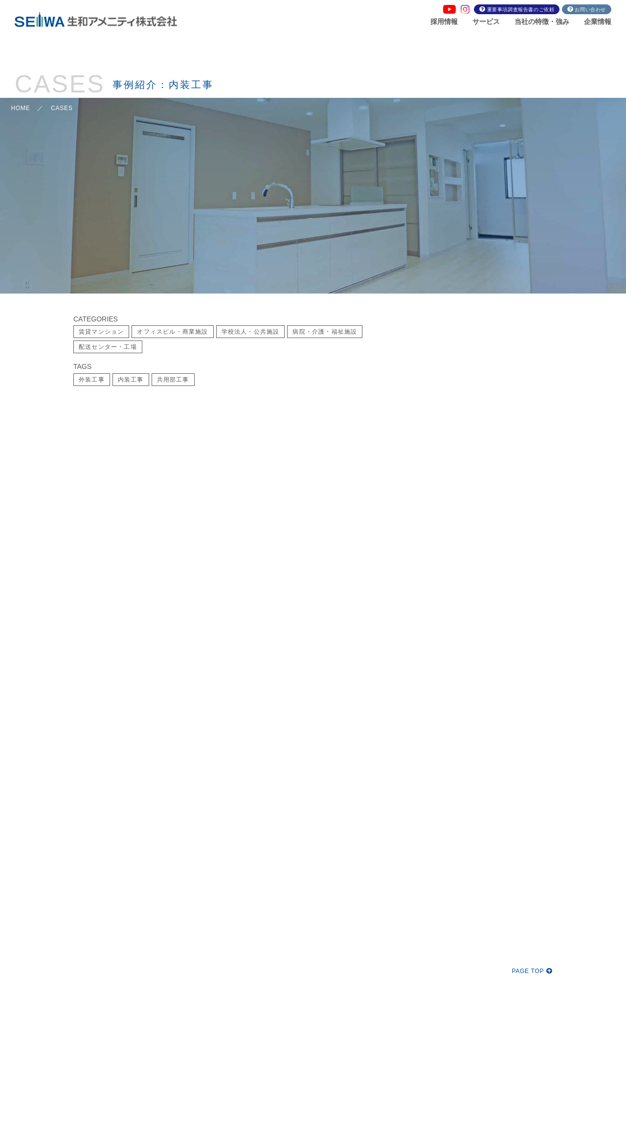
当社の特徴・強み (541, 21)
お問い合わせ (590, 9)
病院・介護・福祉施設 (324, 331)
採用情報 (444, 21)
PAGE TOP (532, 971)
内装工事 (131, 379)
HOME (20, 108)
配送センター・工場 (108, 346)
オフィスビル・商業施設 (172, 331)
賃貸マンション (101, 331)
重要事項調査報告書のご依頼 (521, 9)
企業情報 (597, 21)
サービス (486, 21)
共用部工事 (173, 379)
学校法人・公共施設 (251, 331)
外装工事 (92, 379)
